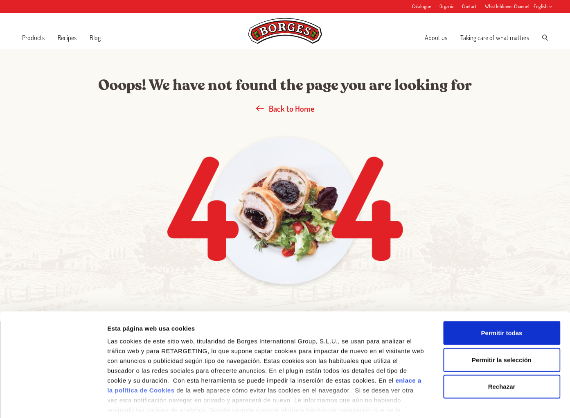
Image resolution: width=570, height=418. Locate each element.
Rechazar (502, 346)
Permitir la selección (502, 319)
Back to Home (285, 108)
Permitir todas (502, 292)
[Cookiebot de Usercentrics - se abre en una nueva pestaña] (53, 402)
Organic (446, 6)
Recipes (67, 38)
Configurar (432, 401)
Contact (469, 6)
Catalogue (421, 6)
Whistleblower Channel (507, 6)
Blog (95, 38)
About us (436, 38)
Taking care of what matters (494, 38)
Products (33, 38)
